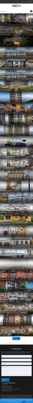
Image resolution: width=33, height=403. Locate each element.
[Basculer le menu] (31, 2)
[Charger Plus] (16, 338)
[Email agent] (4, 1)
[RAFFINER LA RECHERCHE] (31, 11)
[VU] (24, 402)
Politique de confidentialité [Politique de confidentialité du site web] (27, 398)
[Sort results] (3, 11)
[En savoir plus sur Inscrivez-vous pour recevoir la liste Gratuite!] (16, 41)
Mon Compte (27, 1)
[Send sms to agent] (2, 1)
